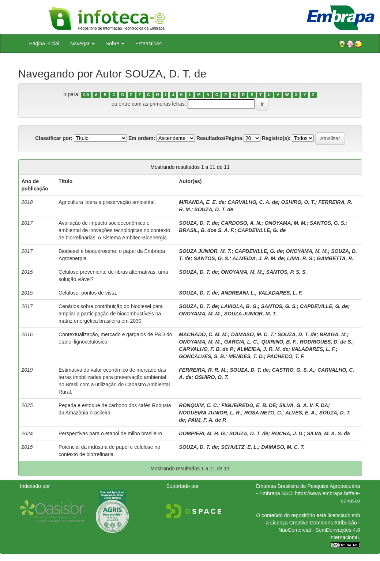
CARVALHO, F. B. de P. (206, 349)
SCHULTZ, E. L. (239, 447)
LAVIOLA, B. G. (239, 306)
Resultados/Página (219, 138)
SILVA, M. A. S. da (328, 433)
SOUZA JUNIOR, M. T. (205, 251)
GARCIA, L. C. (241, 342)
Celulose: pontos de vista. (88, 293)
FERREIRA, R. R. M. (203, 370)
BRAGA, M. (333, 334)
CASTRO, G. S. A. (293, 370)
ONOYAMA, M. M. (285, 223)
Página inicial (44, 43)
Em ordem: (141, 138)
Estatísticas (148, 43)
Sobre (115, 43)
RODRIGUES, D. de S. (326, 342)
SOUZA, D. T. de (213, 209)
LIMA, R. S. (300, 258)
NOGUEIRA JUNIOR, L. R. (210, 413)
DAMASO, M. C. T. (253, 334)
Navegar (82, 43)
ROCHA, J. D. (287, 433)
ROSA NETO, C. (263, 413)
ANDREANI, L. (238, 293)
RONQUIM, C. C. (198, 405)
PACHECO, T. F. (286, 356)
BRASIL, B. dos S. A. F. (206, 230)
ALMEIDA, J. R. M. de (258, 258)
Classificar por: (53, 138)
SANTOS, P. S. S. (286, 272)
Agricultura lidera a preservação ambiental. (107, 202)
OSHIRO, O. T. (298, 202)
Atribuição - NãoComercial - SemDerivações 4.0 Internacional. (319, 530)
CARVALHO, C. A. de (252, 202)
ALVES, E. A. (300, 413)
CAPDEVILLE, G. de (262, 230)
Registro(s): (276, 138)
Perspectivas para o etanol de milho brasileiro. (111, 433)
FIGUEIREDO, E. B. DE (248, 405)
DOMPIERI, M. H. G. (202, 433)
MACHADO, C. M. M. (203, 334)
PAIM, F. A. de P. (207, 420)
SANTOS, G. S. (328, 223)
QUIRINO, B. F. (279, 342)
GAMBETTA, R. (335, 258)
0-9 (86, 94)
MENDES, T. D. (246, 356)
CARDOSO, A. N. (241, 223)
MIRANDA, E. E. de (201, 202)
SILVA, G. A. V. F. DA (303, 405)
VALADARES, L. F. (280, 293)
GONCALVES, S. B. (202, 356)
